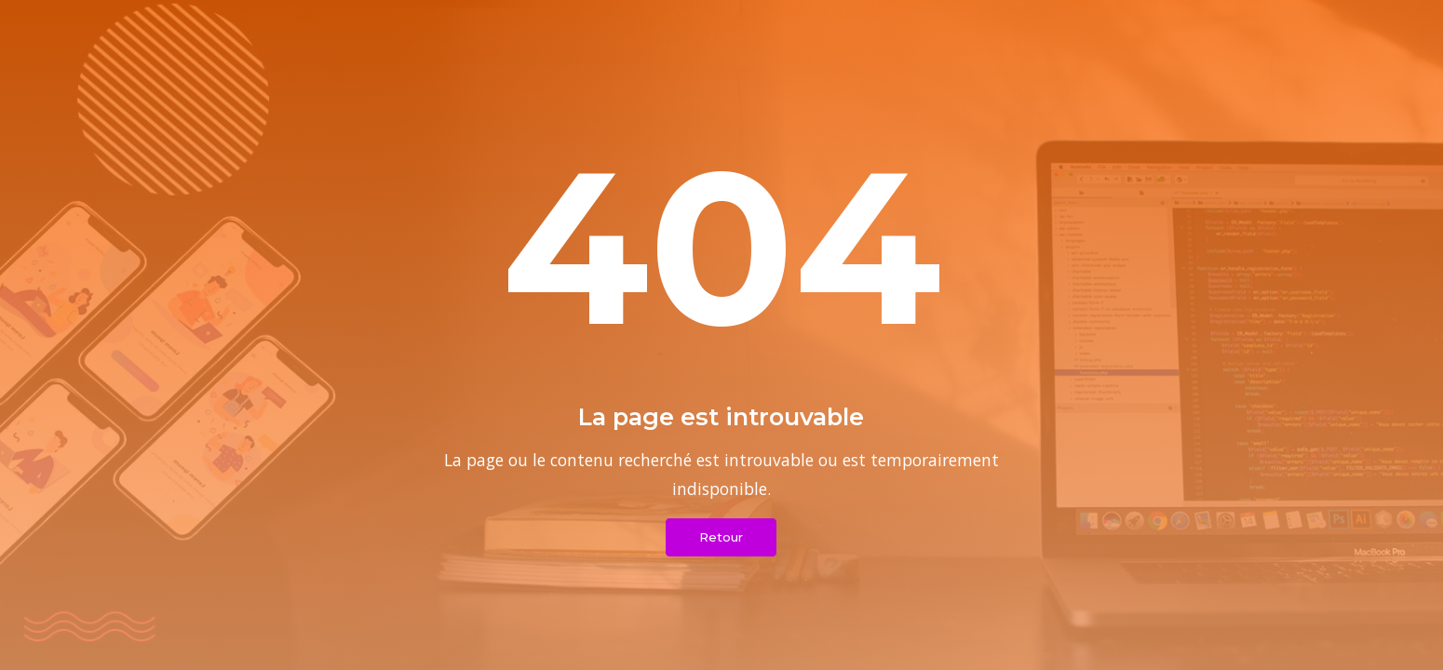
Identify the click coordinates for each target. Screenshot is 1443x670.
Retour (721, 536)
